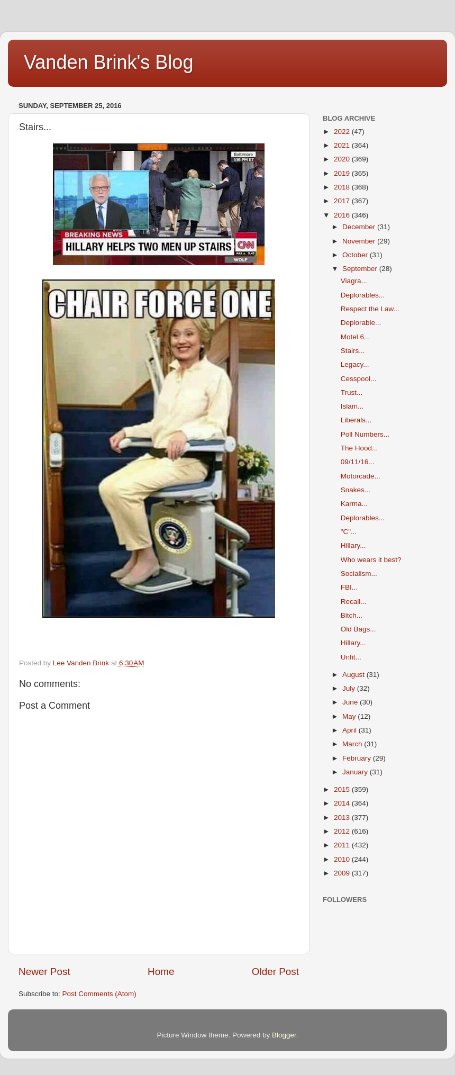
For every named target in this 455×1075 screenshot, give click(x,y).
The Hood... (359, 448)
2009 (343, 873)
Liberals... (356, 420)
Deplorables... (363, 295)
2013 (343, 817)
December (359, 227)
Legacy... (355, 364)
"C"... (349, 532)
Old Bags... (358, 629)
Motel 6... (355, 337)
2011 (343, 845)
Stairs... (353, 351)
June (351, 702)
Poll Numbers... (365, 434)
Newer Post (44, 971)
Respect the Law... (370, 309)
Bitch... (351, 615)
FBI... (349, 587)
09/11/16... (358, 462)
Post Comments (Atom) (99, 994)
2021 (343, 145)
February (357, 758)
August (354, 675)
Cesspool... (359, 379)
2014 (343, 803)
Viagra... (354, 281)
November (359, 241)
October (356, 255)
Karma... (354, 504)
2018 (343, 187)
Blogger (284, 1035)
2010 (343, 859)
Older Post (275, 971)
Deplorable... (361, 323)
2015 (343, 789)
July (349, 688)
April (350, 730)
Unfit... (351, 657)
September (360, 269)
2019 (343, 173)
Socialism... (359, 573)
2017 (343, 201)
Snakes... (355, 490)
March (353, 744)
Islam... (352, 406)
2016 (343, 215)
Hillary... (353, 545)
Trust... (352, 392)
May (350, 716)
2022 (343, 131)
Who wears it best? (371, 560)
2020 (343, 159)
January (356, 772)
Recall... (354, 602)
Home (161, 971)
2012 (343, 831)
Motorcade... (360, 476)
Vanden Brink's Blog (108, 62)
